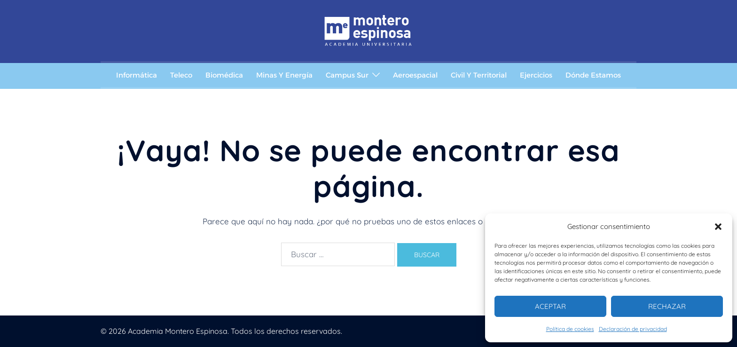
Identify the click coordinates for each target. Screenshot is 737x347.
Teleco (181, 75)
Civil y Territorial (479, 75)
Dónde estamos (593, 75)
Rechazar (667, 306)
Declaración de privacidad (633, 328)
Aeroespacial (415, 75)
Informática (136, 75)
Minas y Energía (284, 75)
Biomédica (224, 75)
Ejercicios (536, 75)
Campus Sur (347, 75)
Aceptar (550, 306)
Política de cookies (570, 328)
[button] (718, 226)
